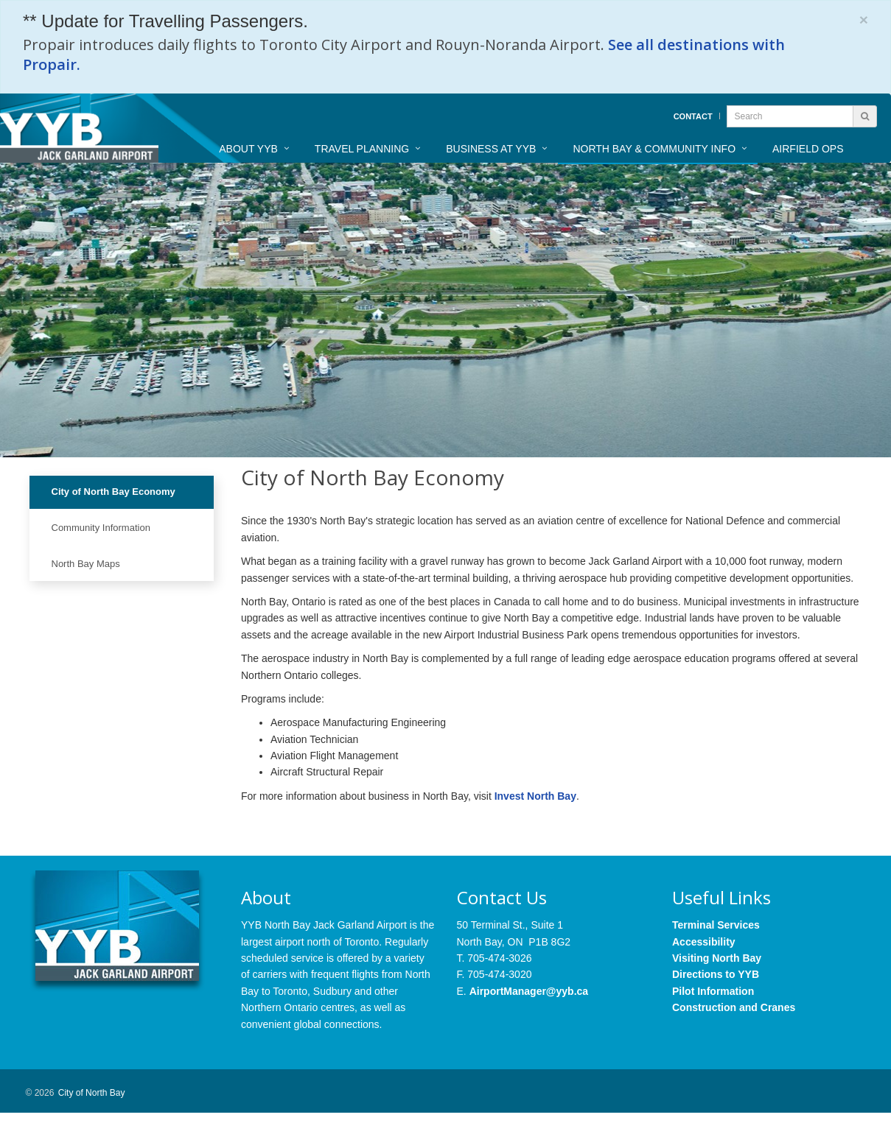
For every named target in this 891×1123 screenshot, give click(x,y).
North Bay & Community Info (654, 149)
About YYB (248, 149)
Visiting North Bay (716, 958)
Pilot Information (713, 991)
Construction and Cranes (733, 1007)
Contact (693, 116)
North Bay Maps (86, 563)
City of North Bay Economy (113, 491)
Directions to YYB (715, 974)
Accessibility (703, 942)
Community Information (101, 527)
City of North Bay (91, 1093)
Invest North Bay (535, 796)
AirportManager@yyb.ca (528, 991)
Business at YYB (491, 149)
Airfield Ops (807, 149)
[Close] (863, 19)
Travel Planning (362, 149)
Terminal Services (716, 925)
